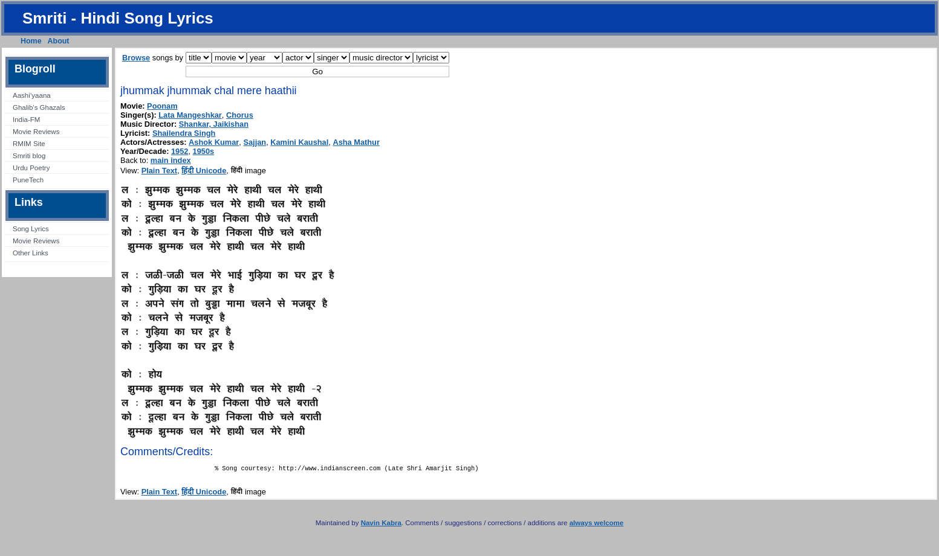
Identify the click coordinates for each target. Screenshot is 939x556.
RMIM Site (29, 143)
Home (31, 41)
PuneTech (28, 180)
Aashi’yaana (32, 95)
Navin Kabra (381, 525)
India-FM (26, 119)
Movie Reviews (36, 131)
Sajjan (254, 142)
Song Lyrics (31, 228)
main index (171, 160)
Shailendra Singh (184, 133)
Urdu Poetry (31, 167)
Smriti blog (29, 155)
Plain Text (159, 170)
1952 (179, 151)
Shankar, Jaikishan (214, 124)
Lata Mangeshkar (190, 115)
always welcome (597, 525)
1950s (204, 151)
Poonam (162, 105)
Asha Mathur (356, 142)
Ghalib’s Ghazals (39, 107)
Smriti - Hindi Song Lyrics (117, 18)
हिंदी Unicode (203, 170)
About (59, 41)
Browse (136, 57)
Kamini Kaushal (299, 142)
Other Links (30, 253)
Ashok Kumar (214, 142)
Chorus (239, 115)
